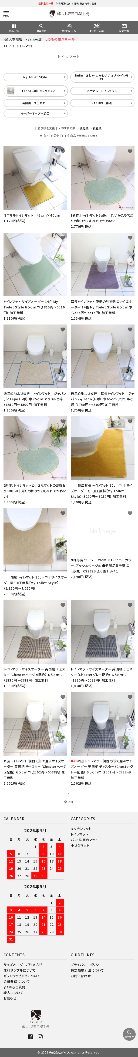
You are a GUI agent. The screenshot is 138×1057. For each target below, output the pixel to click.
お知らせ (9, 998)
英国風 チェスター (35, 103)
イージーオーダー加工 (35, 113)
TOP (7, 45)
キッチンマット (81, 828)
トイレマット (25, 45)
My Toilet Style (35, 77)
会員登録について (16, 981)
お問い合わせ (81, 975)
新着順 (97, 128)
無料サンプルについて (19, 970)
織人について (13, 992)
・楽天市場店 (12, 39)
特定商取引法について (87, 970)
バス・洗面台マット (84, 839)
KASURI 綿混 (102, 103)
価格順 (84, 128)
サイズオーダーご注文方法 (23, 964)
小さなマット (80, 845)
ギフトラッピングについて (21, 975)
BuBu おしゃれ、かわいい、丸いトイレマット (102, 76)
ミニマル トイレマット (102, 91)
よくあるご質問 (14, 987)
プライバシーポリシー (86, 964)
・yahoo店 (34, 39)
